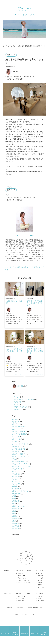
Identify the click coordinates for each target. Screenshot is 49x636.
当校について (19, 577)
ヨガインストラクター (20, 469)
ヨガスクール (17, 474)
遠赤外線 (16, 532)
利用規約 (9, 614)
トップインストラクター (24, 589)
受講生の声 (21, 607)
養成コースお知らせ (20, 411)
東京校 (40, 580)
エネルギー (17, 434)
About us (20, 580)
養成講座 (16, 535)
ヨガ (14, 464)
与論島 (15, 492)
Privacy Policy (20, 614)
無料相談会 (24, 633)
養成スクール (18, 414)
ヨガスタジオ (39, 600)
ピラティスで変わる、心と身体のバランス (34, 306)
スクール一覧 (39, 577)
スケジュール (7, 600)
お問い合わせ (34, 633)
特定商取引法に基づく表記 (35, 614)
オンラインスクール (20, 436)
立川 (39, 605)
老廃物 (15, 522)
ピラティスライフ (31, 77)
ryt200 (15, 424)
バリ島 (15, 446)
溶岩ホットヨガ (18, 512)
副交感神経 (17, 499)
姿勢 (14, 504)
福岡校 (40, 591)
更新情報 (18, 600)
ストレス (16, 441)
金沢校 (40, 587)
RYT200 (29, 577)
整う (14, 509)
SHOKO (12, 72)
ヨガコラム (21, 605)
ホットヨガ (17, 457)
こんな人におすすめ (23, 587)
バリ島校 (40, 584)
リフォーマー (17, 487)
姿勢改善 (19, 80)
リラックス (17, 489)
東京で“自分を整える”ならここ (34, 271)
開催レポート (21, 602)
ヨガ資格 (16, 482)
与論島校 (40, 582)
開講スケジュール (15, 633)
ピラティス (19, 77)
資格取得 (16, 530)
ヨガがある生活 (18, 467)
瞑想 (14, 519)
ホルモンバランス (19, 459)
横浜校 (40, 589)
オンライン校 (41, 593)
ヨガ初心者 (17, 479)
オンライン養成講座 (20, 439)
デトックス (17, 444)
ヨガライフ (11, 55)
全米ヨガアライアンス (20, 497)
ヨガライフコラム (9, 46)
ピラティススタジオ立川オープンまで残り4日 (34, 355)
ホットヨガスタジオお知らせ (23, 404)
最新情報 (6, 577)
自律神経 (16, 525)
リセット (16, 484)
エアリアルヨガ (18, 431)
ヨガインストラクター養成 (22, 472)
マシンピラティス (19, 462)
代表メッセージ (22, 584)
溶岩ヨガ (16, 514)
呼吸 (14, 502)
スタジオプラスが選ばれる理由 (15, 271)
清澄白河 (40, 602)
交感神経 (16, 494)
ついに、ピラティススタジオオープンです (14, 355)
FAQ (28, 600)
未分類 (15, 409)
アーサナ (16, 401)
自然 (14, 527)
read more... (18, 329)
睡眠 (14, 517)
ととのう (9, 77)
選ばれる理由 (21, 582)
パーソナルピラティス (20, 449)
